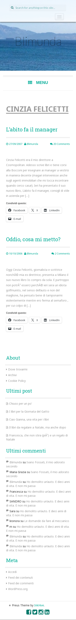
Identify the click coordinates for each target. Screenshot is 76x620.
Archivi (12, 375)
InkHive (39, 605)
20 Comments (60, 144)
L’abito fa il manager (32, 129)
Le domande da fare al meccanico (46, 521)
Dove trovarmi (17, 369)
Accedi (12, 572)
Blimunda (38, 41)
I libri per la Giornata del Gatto (29, 411)
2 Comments (60, 253)
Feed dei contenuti (20, 577)
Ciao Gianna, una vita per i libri (29, 419)
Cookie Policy (17, 381)
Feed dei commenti (21, 583)
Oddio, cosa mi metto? (33, 239)
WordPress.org (18, 589)
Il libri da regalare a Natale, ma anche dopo (37, 427)
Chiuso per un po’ (20, 403)
